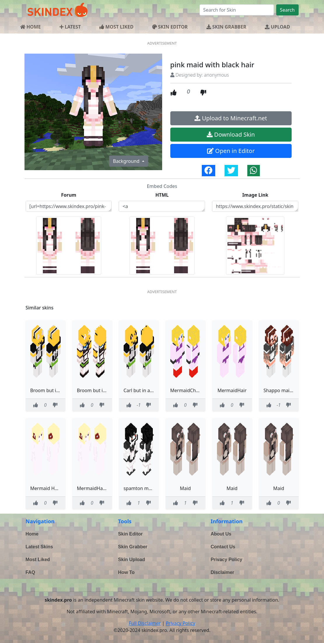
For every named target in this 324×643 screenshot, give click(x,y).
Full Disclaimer (145, 623)
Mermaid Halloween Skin (57, 488)
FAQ (30, 572)
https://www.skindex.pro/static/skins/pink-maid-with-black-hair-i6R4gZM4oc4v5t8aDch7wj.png (255, 206)
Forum (68, 195)
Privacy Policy (226, 559)
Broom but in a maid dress (59, 390)
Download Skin (231, 134)
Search (287, 10)
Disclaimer (222, 572)
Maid (185, 488)
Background (127, 161)
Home (32, 533)
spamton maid (139, 488)
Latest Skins (39, 546)
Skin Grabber (132, 546)
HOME (30, 27)
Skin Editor (130, 533)
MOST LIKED (116, 27)
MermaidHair (232, 390)
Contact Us (223, 546)
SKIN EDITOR (170, 27)
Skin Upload (131, 559)
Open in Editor (231, 151)
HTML (162, 195)
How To (126, 572)
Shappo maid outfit (285, 390)
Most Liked (38, 559)
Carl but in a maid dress (150, 390)
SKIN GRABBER (226, 27)
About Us (221, 533)
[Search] (236, 9)
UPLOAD (277, 27)
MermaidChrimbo (189, 390)
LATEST (70, 27)
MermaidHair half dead (102, 488)
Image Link (255, 195)
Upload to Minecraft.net (231, 118)
